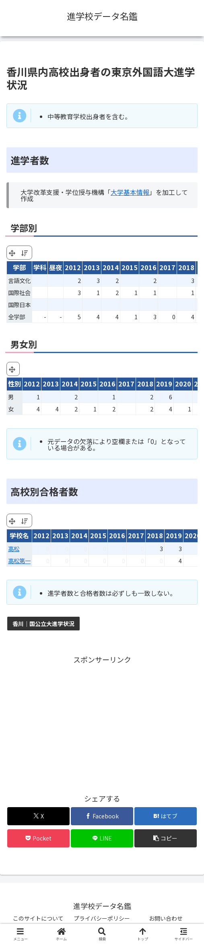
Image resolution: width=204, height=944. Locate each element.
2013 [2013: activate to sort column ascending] (92, 267)
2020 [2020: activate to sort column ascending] (193, 535)
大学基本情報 (130, 192)
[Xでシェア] (38, 816)
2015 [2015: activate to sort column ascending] (130, 267)
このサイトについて (38, 918)
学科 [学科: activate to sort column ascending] (39, 267)
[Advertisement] (102, 722)
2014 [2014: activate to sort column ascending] (111, 267)
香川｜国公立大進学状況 (43, 624)
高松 (13, 548)
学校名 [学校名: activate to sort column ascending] (19, 535)
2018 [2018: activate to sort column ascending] (186, 267)
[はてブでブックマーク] (165, 816)
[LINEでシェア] (102, 838)
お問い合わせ (166, 918)
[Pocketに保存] (38, 838)
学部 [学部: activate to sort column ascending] (19, 267)
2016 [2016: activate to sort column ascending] (148, 267)
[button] (165, 838)
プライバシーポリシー (102, 918)
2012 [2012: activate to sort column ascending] (73, 267)
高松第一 (19, 560)
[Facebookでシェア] (102, 816)
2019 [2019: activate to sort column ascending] (174, 535)
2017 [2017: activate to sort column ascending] (167, 267)
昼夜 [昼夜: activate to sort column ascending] (55, 267)
